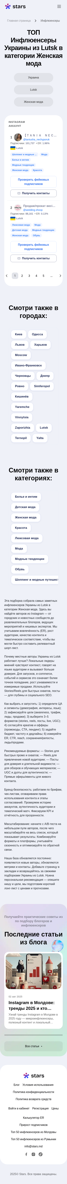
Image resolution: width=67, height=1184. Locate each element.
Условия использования (38, 1084)
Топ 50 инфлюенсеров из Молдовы (33, 1132)
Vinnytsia (21, 417)
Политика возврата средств (33, 1099)
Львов (19, 344)
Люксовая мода (27, 538)
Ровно (19, 386)
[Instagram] (33, 1154)
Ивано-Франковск (28, 365)
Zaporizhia (22, 427)
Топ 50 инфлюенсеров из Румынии (33, 1139)
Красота (21, 528)
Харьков (40, 344)
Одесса (37, 334)
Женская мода (25, 517)
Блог (17, 1084)
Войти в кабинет (18, 1108)
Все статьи (33, 1046)
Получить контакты (33, 193)
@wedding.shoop (33, 210)
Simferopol (42, 386)
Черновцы (23, 375)
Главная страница (19, 20)
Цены (55, 1108)
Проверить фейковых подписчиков (33, 181)
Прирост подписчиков (33, 1124)
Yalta (40, 438)
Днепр (45, 375)
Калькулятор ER (33, 1117)
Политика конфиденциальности (33, 1092)
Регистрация (40, 1108)
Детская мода (25, 507)
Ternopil (21, 438)
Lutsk (44, 427)
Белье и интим (26, 496)
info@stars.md (33, 1146)
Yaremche (22, 407)
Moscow (21, 355)
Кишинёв (22, 396)
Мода (19, 548)
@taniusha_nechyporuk (36, 139)
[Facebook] (26, 1154)
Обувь (20, 569)
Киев (18, 334)
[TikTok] (40, 1154)
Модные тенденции (29, 559)
